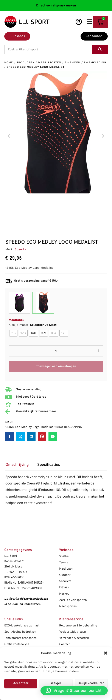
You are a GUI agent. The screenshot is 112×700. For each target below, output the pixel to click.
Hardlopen (66, 569)
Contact (64, 644)
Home (8, 62)
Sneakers (65, 581)
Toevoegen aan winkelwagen (56, 366)
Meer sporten (49, 62)
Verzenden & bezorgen (74, 638)
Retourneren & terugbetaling (78, 626)
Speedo (20, 249)
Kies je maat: (32, 324)
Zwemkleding (95, 62)
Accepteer (20, 683)
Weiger (56, 683)
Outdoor (64, 575)
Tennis (63, 562)
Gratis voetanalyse (16, 644)
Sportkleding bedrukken (20, 632)
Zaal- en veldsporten (73, 600)
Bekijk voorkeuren (91, 683)
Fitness (64, 587)
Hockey (64, 594)
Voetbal (64, 556)
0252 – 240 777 (16, 572)
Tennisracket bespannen (20, 638)
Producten (26, 62)
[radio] (13, 333)
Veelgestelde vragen (72, 632)
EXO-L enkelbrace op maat (21, 626)
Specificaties (48, 465)
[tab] (19, 466)
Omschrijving (17, 465)
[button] (105, 653)
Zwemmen (72, 62)
